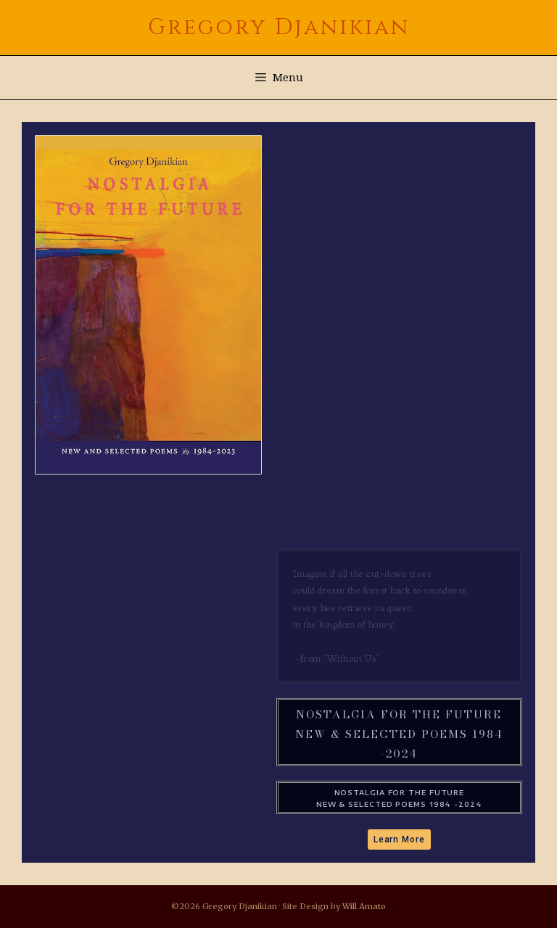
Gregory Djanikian (279, 27)
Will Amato (364, 906)
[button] (399, 839)
